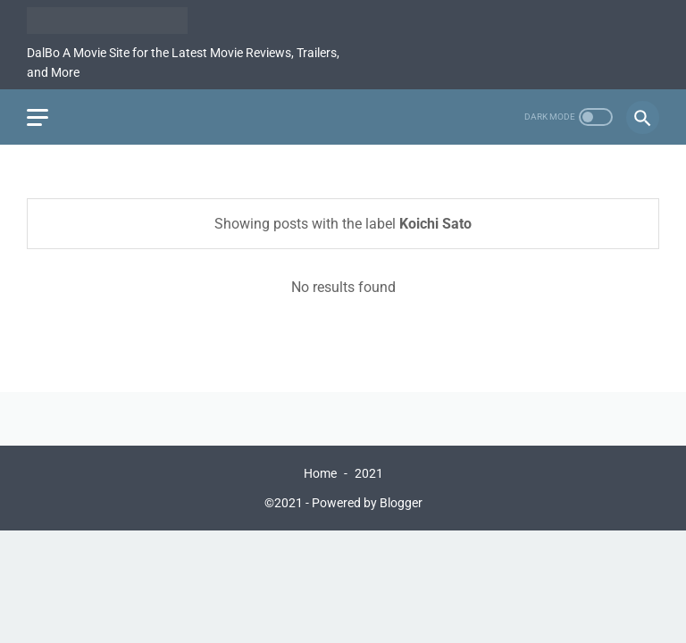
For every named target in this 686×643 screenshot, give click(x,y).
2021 (369, 473)
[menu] (37, 117)
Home (320, 473)
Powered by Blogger (367, 503)
